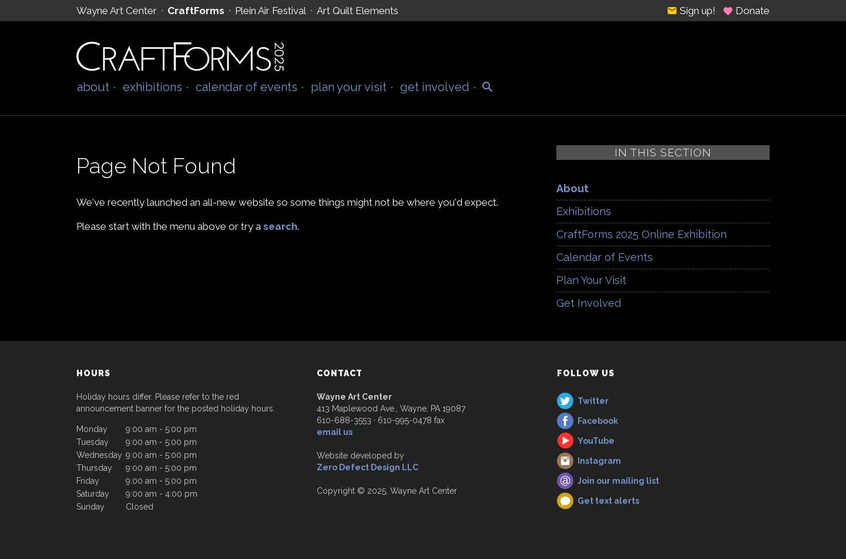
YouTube (596, 441)
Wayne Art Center (116, 10)
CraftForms (195, 10)
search (280, 226)
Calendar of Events (246, 87)
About (93, 87)
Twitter (593, 401)
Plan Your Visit (349, 87)
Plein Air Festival (270, 10)
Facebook (598, 421)
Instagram (599, 461)
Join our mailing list (618, 481)
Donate (746, 10)
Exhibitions (152, 87)
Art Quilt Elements (357, 10)
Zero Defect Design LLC (367, 467)
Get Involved (434, 87)
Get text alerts (608, 501)
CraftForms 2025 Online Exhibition (641, 234)
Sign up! (691, 10)
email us (334, 432)
